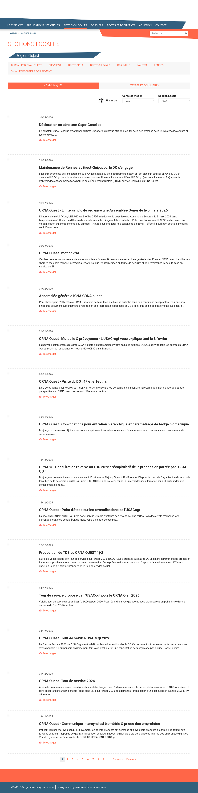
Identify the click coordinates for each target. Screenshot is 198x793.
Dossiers (97, 25)
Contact (160, 25)
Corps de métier (132, 95)
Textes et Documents (121, 25)
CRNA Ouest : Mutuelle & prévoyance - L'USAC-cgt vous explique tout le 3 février (103, 339)
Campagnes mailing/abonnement (71, 787)
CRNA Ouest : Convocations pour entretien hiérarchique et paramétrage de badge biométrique (114, 424)
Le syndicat (15, 25)
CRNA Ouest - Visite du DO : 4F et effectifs (73, 381)
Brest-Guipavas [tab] (100, 65)
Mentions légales (37, 787)
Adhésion (145, 25)
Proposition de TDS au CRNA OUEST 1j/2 (71, 553)
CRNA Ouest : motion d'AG (60, 253)
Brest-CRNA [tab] (75, 65)
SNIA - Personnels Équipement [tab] (31, 71)
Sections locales (75, 25)
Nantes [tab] (142, 65)
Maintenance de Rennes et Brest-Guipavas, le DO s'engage (86, 168)
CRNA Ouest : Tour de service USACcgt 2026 (74, 638)
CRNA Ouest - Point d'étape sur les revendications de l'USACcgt (89, 510)
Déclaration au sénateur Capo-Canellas (70, 125)
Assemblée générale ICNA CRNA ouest (70, 296)
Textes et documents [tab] (144, 85)
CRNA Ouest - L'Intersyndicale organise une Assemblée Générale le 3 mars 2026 (103, 210)
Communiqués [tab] (53, 85)
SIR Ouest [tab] (55, 65)
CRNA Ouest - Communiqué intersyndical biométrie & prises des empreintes (99, 724)
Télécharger (49, 139)
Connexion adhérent (97, 787)
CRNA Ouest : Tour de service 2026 (67, 681)
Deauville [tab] (123, 65)
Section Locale (167, 95)
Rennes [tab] (159, 65)
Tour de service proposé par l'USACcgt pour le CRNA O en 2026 (89, 595)
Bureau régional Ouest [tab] (26, 65)
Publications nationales (43, 25)
